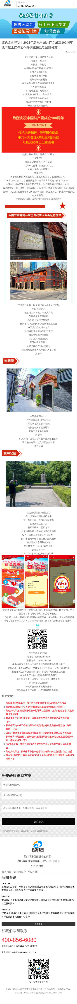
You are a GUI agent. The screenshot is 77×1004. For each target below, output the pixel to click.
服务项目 (7, 871)
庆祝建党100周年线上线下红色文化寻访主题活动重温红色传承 (36, 703)
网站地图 (33, 871)
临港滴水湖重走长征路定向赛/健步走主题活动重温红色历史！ (35, 707)
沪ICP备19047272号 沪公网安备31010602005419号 (38, 993)
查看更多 (38, 924)
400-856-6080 (26, 6)
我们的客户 (19, 871)
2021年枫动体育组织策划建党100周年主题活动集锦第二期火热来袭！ (39, 733)
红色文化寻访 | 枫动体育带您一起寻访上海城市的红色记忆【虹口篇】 (39, 751)
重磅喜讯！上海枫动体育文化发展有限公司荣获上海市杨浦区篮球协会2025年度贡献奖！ (38, 900)
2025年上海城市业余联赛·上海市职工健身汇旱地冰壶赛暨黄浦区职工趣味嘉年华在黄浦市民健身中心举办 (38, 913)
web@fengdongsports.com (24, 952)
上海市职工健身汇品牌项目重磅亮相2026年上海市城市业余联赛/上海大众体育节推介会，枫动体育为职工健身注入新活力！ (38, 887)
